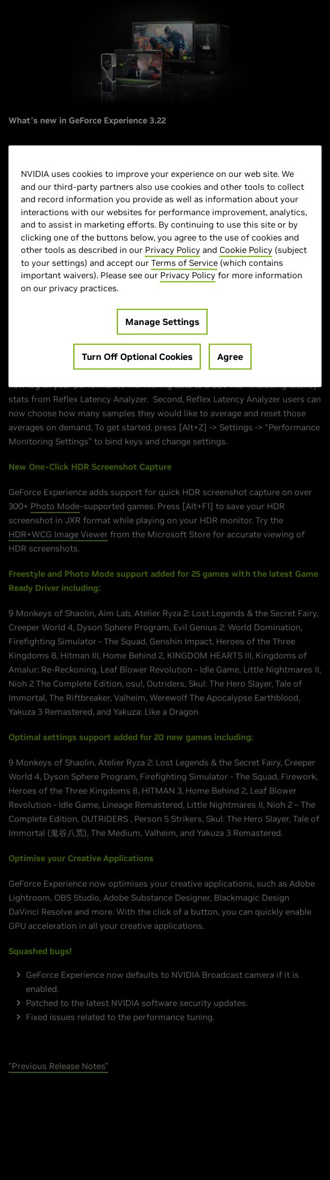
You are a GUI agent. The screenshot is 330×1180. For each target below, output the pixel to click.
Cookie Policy (245, 249)
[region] (165, 266)
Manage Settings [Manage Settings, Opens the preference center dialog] (162, 321)
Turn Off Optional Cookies (137, 356)
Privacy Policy (172, 249)
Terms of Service (184, 262)
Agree (230, 356)
